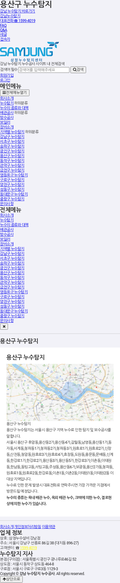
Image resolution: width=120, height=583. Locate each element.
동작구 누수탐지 (12, 160)
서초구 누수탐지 (12, 141)
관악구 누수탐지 (12, 165)
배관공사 (6, 113)
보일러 (5, 122)
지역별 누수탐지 (12, 132)
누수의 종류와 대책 (14, 108)
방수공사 (6, 117)
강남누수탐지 (10, 16)
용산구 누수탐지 (12, 156)
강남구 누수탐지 (12, 136)
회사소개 (6, 98)
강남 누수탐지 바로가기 (17, 11)
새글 (3, 34)
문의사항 (6, 204)
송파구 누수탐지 (12, 146)
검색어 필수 (9, 69)
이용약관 (48, 527)
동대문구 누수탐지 (14, 194)
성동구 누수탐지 (12, 189)
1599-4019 (28, 548)
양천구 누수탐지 (12, 184)
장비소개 (6, 127)
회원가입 (6, 75)
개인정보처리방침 (27, 527)
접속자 (5, 39)
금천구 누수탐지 (12, 170)
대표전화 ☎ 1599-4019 (17, 21)
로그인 (5, 80)
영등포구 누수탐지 (14, 175)
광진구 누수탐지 (12, 151)
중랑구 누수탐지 (12, 199)
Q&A (3, 30)
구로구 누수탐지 (12, 180)
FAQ (3, 25)
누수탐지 (6, 103)
